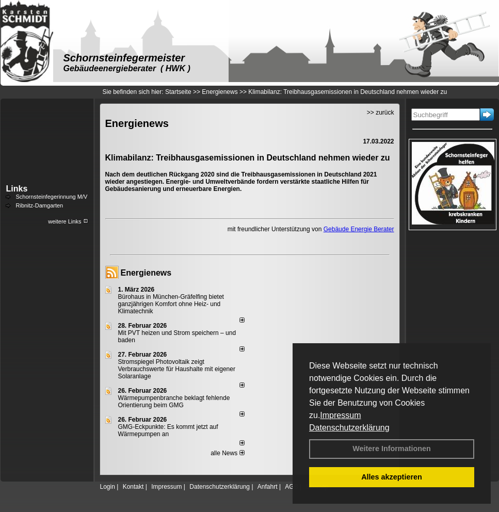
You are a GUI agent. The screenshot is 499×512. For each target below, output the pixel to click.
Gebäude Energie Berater (359, 229)
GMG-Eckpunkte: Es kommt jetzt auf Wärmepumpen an (168, 430)
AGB (291, 486)
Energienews (146, 272)
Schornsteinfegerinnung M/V (52, 197)
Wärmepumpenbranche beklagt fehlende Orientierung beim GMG (174, 401)
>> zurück (380, 112)
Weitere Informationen (391, 448)
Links (17, 188)
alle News (227, 453)
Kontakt (133, 486)
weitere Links (68, 221)
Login (107, 486)
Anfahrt (267, 486)
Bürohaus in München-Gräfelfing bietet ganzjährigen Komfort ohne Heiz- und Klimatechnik (171, 304)
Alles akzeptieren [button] (391, 477)
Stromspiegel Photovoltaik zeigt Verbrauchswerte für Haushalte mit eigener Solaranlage (176, 369)
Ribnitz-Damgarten (39, 205)
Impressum (340, 415)
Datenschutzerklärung (349, 427)
